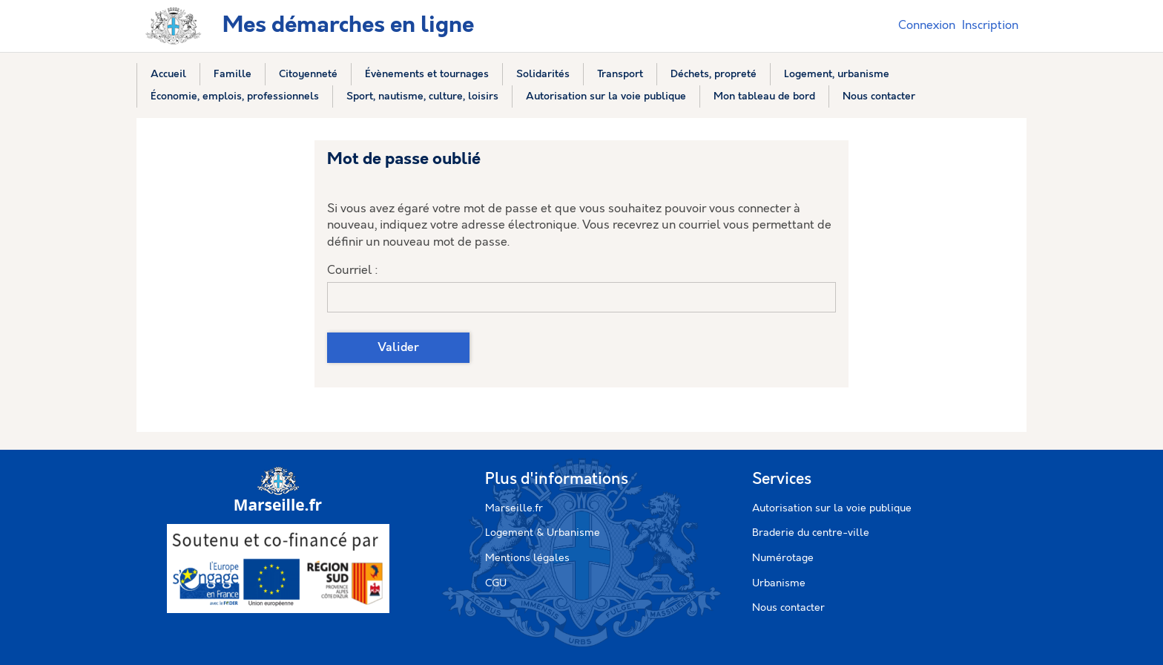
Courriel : (352, 270)
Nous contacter (788, 608)
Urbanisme (778, 583)
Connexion (926, 26)
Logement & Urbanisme (542, 533)
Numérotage (783, 558)
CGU (496, 583)
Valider (398, 348)
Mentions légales (527, 558)
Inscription (990, 26)
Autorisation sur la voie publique (832, 508)
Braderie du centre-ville (810, 533)
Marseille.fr (514, 508)
